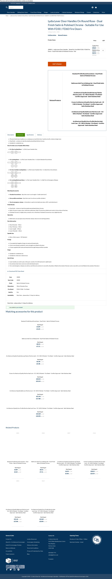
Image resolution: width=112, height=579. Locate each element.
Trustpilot (50, 559)
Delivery (39, 135)
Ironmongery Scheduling (33, 542)
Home (7, 15)
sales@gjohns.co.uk (53, 555)
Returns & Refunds (10, 548)
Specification (30, 135)
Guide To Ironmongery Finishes (13, 545)
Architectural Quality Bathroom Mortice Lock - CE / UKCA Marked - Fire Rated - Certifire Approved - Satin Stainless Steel (88, 114)
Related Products (62, 35)
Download (20, 135)
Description (10, 135)
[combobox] (16, 7)
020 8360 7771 (52, 552)
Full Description (52, 35)
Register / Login (31, 3)
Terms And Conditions (32, 548)
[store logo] (52, 7)
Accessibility (9, 551)
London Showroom (32, 539)
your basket (19, 307)
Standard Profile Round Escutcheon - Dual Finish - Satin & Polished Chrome (40, 321)
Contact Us (18, 3)
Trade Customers (10, 554)
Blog (28, 554)
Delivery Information (32, 545)
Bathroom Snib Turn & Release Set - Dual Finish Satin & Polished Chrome (40, 338)
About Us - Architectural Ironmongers (15, 542)
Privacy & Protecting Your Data (35, 551)
